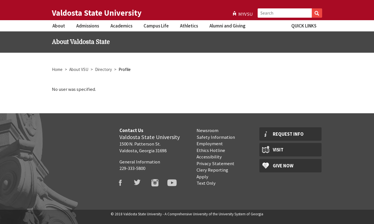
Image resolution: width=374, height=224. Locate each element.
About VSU (78, 69)
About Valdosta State (81, 42)
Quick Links (304, 26)
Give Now (283, 166)
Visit (278, 150)
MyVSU (245, 14)
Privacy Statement (215, 163)
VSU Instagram (158, 183)
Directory (103, 69)
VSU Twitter (141, 183)
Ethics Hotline (211, 150)
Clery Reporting (212, 170)
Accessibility (209, 157)
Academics (121, 26)
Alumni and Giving (227, 26)
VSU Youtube (175, 183)
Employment (210, 143)
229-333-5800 (132, 168)
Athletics (189, 26)
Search (317, 13)
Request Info (288, 134)
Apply (202, 177)
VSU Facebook (123, 183)
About (58, 26)
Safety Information (216, 137)
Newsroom (207, 130)
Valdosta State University (97, 13)
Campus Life (156, 26)
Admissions (87, 26)
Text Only (206, 183)
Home (57, 69)
